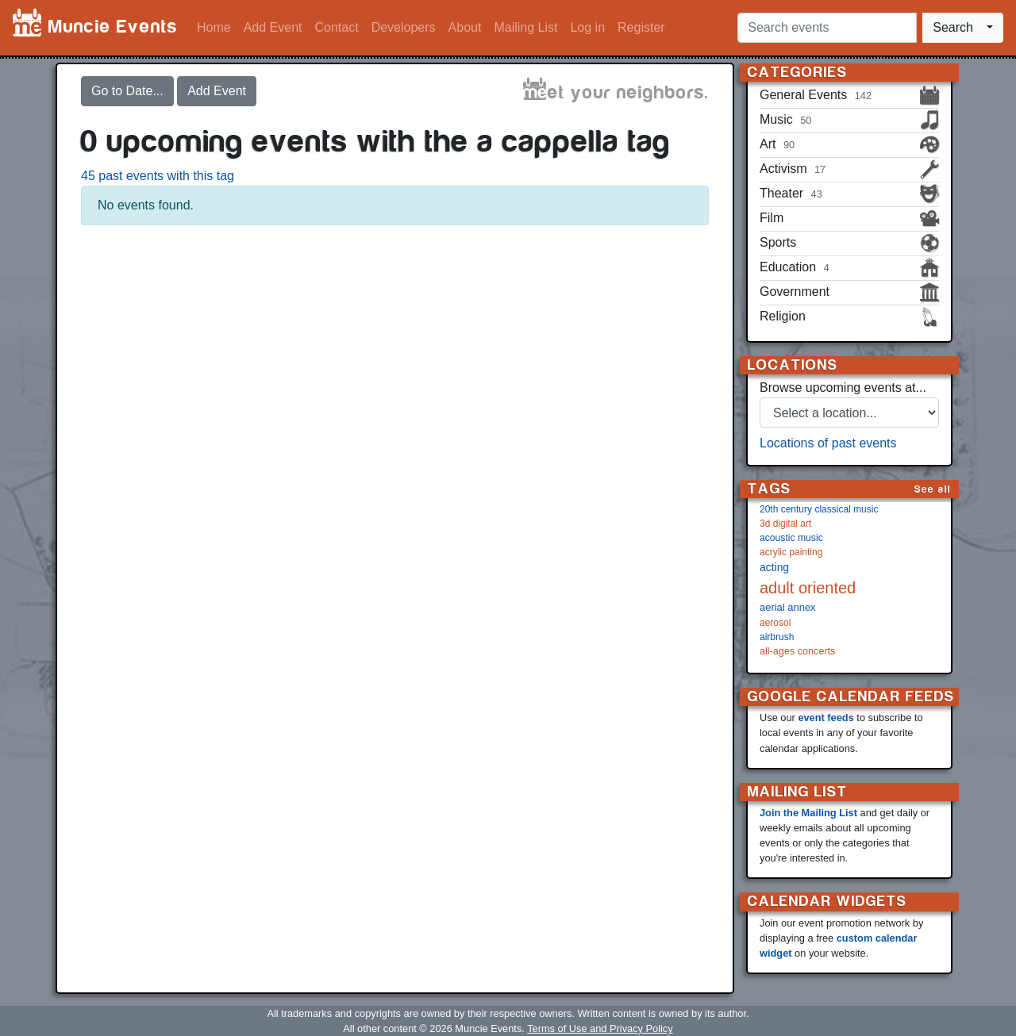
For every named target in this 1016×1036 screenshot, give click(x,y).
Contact (337, 27)
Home (214, 27)
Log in (587, 27)
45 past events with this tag (157, 175)
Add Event (273, 27)
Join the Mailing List (808, 813)
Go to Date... (127, 91)
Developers (403, 27)
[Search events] (827, 28)
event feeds (825, 717)
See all (932, 489)
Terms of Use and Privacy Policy (599, 1028)
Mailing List (525, 27)
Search (953, 27)
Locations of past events (828, 443)
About (465, 27)
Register (641, 27)
